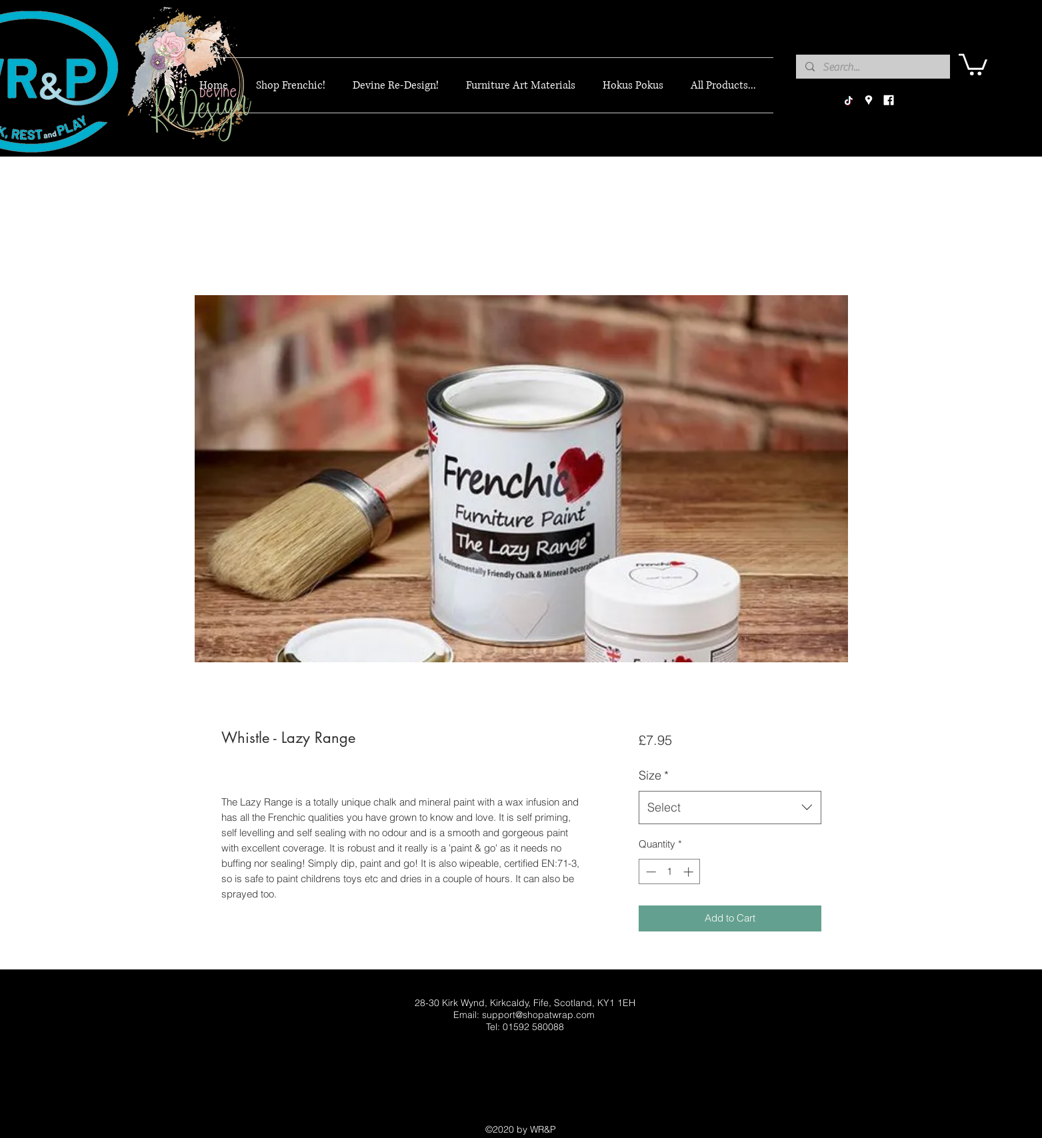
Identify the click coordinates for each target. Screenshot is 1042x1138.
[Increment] (690, 871)
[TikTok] (848, 100)
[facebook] (888, 100)
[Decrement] (650, 871)
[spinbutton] (670, 871)
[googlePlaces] (868, 100)
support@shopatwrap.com (538, 1015)
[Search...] (872, 67)
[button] (973, 63)
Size (654, 775)
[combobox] (730, 807)
